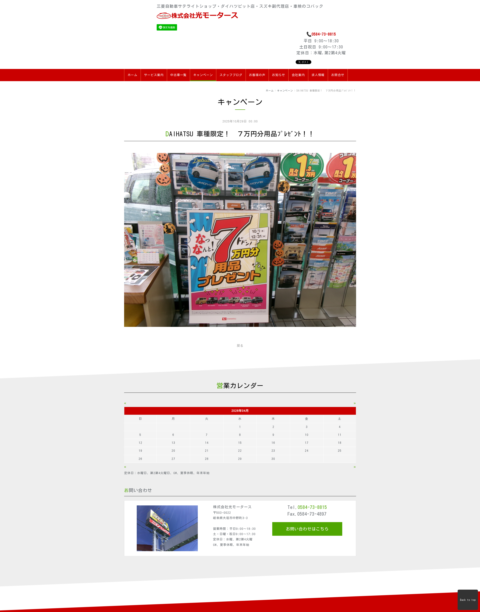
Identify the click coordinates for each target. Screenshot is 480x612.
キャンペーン (203, 74)
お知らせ (278, 74)
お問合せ (337, 74)
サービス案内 (154, 74)
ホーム (132, 74)
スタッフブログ (231, 74)
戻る (240, 345)
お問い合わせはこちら (307, 529)
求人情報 (318, 74)
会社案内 (298, 74)
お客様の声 (257, 74)
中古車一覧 (178, 74)
